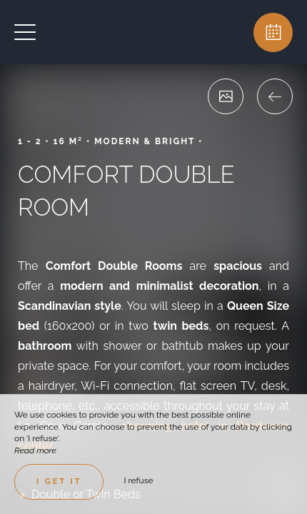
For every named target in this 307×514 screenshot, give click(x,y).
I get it (58, 481)
